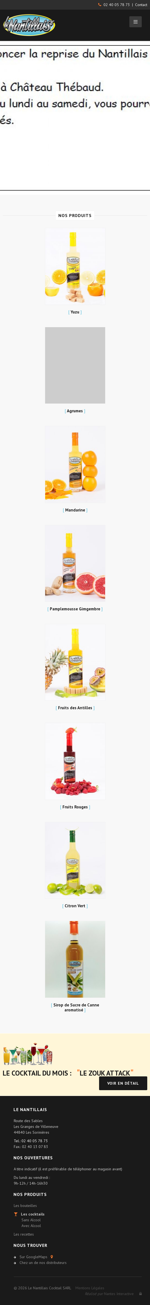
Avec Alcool (31, 1225)
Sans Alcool (31, 1219)
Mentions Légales (89, 1287)
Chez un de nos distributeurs (43, 1262)
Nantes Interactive (109, 1293)
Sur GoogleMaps (33, 1256)
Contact (141, 4)
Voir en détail (123, 1083)
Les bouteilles (25, 1205)
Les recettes (24, 1234)
